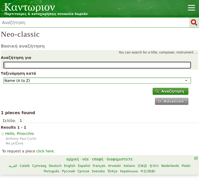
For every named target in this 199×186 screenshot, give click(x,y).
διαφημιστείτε (120, 159)
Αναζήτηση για (16, 58)
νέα (85, 159)
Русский (68, 171)
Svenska (98, 171)
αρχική (72, 159)
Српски (83, 171)
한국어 (154, 166)
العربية (13, 166)
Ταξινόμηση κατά (18, 73)
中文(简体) (147, 171)
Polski (186, 166)
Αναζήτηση (169, 91)
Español (84, 166)
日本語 (142, 166)
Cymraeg (39, 166)
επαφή (97, 159)
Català (25, 166)
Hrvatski (114, 166)
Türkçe (112, 171)
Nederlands (170, 166)
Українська (129, 171)
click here (45, 151)
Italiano (129, 166)
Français (99, 166)
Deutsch (55, 166)
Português (51, 171)
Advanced (171, 101)
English (69, 166)
